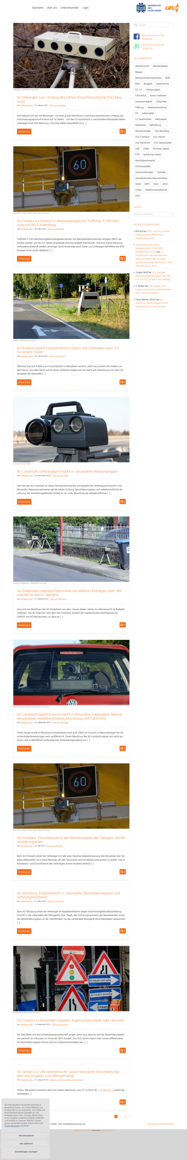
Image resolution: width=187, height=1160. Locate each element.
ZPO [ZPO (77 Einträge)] (137, 195)
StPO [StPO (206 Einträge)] (147, 184)
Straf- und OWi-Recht (58, 105)
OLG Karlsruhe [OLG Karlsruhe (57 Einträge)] (142, 142)
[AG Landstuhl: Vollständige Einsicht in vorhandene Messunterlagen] (71, 431)
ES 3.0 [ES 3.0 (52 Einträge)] (138, 89)
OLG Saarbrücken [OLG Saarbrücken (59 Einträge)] (163, 142)
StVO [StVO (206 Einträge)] (165, 184)
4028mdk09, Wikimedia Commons (27, 1012)
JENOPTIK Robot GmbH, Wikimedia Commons (31, 213)
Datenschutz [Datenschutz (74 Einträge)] (162, 83)
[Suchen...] (154, 25)
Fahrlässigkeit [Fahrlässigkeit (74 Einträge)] (153, 89)
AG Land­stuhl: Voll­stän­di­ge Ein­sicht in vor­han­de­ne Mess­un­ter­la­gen (67, 471)
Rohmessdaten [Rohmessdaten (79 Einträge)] (143, 166)
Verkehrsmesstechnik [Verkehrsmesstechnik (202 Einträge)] (156, 189)
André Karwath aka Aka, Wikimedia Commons (31, 706)
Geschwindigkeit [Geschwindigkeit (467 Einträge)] (143, 101)
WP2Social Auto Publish (82, 1130)
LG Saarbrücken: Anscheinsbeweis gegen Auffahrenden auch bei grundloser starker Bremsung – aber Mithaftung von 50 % (153, 258)
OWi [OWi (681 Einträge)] (137, 148)
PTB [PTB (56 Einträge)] (137, 154)
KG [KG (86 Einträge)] (136, 113)
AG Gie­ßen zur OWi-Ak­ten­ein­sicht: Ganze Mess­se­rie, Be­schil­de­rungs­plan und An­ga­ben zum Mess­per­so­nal (69, 1073)
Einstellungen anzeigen (26, 1151)
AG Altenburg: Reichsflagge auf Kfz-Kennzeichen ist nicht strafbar (151, 303)
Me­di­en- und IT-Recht (58, 1080)
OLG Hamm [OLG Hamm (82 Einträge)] (159, 136)
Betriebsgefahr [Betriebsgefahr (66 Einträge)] (160, 66)
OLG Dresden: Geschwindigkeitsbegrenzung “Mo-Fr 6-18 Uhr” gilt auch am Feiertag (153, 276)
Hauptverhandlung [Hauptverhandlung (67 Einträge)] (157, 107)
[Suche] (136, 25)
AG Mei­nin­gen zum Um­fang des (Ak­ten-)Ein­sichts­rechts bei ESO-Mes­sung (69, 99)
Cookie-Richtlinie (11, 1125)
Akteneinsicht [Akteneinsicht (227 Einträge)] (142, 66)
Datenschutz (167, 1124)
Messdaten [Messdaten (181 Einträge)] (161, 119)
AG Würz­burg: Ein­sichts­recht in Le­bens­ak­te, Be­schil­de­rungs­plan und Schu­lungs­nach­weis (68, 895)
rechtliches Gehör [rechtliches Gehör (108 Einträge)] (152, 154)
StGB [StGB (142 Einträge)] (138, 184)
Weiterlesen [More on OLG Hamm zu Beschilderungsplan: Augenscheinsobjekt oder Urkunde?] (24, 1050)
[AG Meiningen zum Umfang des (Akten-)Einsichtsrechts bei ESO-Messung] (71, 55)
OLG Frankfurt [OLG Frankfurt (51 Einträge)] (142, 136)
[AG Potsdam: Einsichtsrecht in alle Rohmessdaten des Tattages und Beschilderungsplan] (71, 796)
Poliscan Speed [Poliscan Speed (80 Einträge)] (161, 148)
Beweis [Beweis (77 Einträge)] (139, 72)
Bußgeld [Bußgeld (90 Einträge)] (148, 83)
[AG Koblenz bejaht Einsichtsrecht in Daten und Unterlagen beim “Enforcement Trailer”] (71, 306)
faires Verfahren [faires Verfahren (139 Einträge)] (158, 95)
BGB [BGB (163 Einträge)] (167, 77)
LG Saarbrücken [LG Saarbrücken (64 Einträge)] (143, 119)
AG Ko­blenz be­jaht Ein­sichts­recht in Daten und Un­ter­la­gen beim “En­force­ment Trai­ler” (68, 350)
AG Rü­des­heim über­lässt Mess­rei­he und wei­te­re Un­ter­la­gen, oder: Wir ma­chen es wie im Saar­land (69, 592)
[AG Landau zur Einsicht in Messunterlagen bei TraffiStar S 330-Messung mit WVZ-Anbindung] (71, 179)
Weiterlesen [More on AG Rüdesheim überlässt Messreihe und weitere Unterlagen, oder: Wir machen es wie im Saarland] (24, 625)
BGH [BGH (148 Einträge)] (137, 83)
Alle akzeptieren (26, 1135)
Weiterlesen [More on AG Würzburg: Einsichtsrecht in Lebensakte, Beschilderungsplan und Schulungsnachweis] (24, 931)
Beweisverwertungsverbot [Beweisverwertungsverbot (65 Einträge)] (148, 77)
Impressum (153, 1124)
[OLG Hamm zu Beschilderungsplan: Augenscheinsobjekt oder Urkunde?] (71, 978)
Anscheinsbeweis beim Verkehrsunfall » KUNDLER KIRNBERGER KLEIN (149, 248)
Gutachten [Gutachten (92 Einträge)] (161, 101)
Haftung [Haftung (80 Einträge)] (139, 107)
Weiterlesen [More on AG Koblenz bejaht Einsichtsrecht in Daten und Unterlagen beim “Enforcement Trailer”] (24, 382)
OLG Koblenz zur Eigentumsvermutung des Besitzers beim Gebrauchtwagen (153, 289)
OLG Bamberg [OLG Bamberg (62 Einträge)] (162, 131)
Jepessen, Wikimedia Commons (25, 89)
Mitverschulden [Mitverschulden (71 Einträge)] (143, 131)
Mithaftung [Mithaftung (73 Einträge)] (155, 125)
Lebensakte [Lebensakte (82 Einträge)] (148, 113)
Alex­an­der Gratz (26, 105)
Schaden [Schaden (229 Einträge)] (161, 172)
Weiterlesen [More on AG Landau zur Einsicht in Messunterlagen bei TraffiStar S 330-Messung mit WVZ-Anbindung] (24, 258)
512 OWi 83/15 (106, 1090)
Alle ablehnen (26, 1143)
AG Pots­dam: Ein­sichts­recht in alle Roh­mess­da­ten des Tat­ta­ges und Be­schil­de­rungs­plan (71, 839)
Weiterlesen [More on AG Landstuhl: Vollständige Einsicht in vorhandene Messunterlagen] (24, 501)
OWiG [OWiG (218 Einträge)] (146, 148)
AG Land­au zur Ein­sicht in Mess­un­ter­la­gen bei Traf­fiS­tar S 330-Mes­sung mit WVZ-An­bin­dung (68, 222)
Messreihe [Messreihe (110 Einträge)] (140, 125)
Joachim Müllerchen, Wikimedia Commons (30, 583)
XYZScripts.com (107, 1130)
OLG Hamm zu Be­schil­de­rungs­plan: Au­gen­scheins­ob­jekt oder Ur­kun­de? (71, 1020)
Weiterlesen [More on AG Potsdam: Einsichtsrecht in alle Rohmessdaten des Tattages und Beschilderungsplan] (24, 872)
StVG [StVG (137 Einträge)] (156, 184)
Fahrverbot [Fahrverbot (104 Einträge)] (140, 95)
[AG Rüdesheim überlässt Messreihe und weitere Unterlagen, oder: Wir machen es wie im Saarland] (71, 549)
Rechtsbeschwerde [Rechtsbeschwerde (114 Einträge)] (145, 160)
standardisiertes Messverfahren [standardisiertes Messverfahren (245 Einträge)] (151, 178)
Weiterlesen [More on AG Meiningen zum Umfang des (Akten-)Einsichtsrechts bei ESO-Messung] (24, 131)
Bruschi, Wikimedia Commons (25, 340)
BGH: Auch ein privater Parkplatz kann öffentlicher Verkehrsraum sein (152, 235)
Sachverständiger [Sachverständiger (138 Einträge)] (144, 172)
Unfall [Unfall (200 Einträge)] (138, 189)
